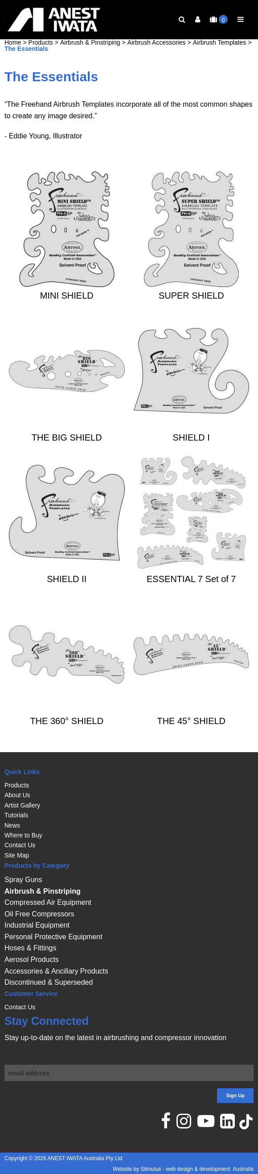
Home (12, 57)
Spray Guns (23, 879)
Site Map (16, 855)
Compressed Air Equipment (47, 902)
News (12, 825)
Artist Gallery (22, 805)
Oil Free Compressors (39, 914)
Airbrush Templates (219, 57)
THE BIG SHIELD (67, 451)
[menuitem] (129, 785)
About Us (17, 795)
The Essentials (26, 63)
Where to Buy (23, 835)
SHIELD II (66, 593)
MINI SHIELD (67, 310)
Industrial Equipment (37, 925)
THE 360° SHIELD (66, 735)
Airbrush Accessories (156, 57)
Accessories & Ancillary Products (56, 971)
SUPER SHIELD (191, 310)
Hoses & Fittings (30, 948)
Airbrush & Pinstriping (90, 57)
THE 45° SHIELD (191, 735)
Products (41, 57)
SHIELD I (191, 451)
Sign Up (235, 1095)
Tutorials (16, 815)
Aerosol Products (31, 959)
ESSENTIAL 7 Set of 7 (191, 593)
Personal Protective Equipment (53, 937)
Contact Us (19, 845)
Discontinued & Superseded (48, 982)
